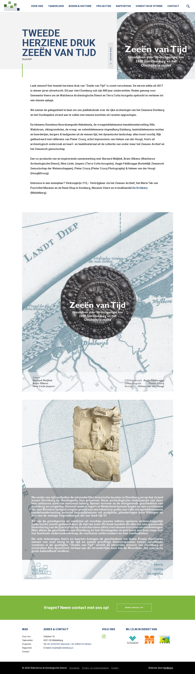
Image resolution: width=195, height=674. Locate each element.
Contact (173, 6)
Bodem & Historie (80, 6)
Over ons (37, 6)
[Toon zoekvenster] (188, 6)
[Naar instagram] (104, 636)
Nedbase (168, 667)
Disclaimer (74, 668)
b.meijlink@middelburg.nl (61, 648)
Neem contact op (134, 608)
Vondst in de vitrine (149, 6)
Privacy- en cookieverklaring (95, 668)
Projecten (103, 6)
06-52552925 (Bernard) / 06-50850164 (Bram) (69, 644)
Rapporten (123, 6)
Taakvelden (56, 6)
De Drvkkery (140, 188)
